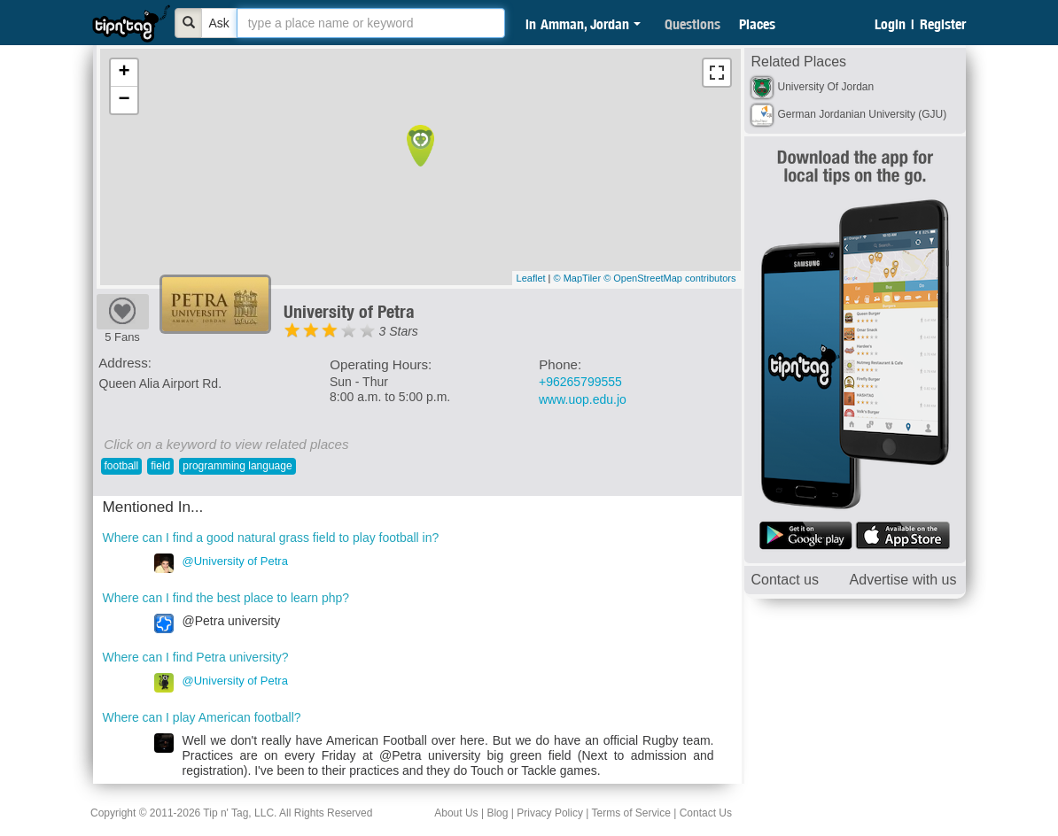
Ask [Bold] (219, 23)
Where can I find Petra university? (196, 657)
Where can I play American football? (202, 717)
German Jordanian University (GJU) (862, 114)
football (122, 466)
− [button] (123, 100)
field (160, 466)
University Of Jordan (826, 87)
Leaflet (531, 278)
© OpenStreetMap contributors (669, 278)
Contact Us (706, 813)
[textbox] (371, 23)
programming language (237, 466)
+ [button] (123, 72)
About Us (456, 813)
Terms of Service (630, 813)
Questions (692, 24)
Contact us (785, 579)
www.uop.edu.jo (582, 399)
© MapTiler (578, 278)
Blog (497, 813)
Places (757, 24)
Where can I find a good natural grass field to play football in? (271, 537)
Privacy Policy (550, 813)
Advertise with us (903, 579)
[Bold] (189, 23)
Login (890, 24)
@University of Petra (235, 561)
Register (943, 24)
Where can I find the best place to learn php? (226, 598)
